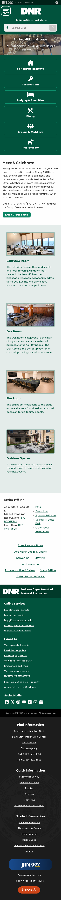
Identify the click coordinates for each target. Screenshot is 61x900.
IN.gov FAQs (29, 799)
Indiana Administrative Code (29, 845)
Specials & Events (45, 515)
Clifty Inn (39, 558)
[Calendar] (41, 702)
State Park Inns (17, 45)
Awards (29, 851)
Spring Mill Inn (48, 570)
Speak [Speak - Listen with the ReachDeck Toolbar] (28, 889)
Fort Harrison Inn (30, 564)
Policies (29, 788)
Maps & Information (29, 822)
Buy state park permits (16, 609)
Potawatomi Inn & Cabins (20, 570)
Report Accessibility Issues (29, 880)
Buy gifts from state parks (18, 620)
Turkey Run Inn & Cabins (30, 576)
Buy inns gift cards (14, 615)
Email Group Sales (16, 215)
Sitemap (29, 794)
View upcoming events (16, 671)
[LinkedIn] (30, 702)
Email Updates (29, 834)
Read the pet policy (15, 650)
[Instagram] (18, 702)
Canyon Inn (22, 558)
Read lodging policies (15, 655)
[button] (57, 2)
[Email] (35, 702)
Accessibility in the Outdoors (20, 687)
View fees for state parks (18, 660)
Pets (38, 507)
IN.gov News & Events (29, 828)
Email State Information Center (29, 736)
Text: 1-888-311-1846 (29, 759)
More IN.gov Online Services (19, 625)
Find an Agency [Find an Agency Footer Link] (29, 748)
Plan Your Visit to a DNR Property (22, 681)
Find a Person (29, 742)
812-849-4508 (14, 526)
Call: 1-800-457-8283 (29, 754)
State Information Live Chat (29, 731)
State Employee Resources (29, 805)
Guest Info (41, 511)
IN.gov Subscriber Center (17, 630)
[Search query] (29, 27)
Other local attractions (42, 529)
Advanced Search (29, 782)
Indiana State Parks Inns (31, 20)
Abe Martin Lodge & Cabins (30, 551)
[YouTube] (24, 702)
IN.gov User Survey (29, 776)
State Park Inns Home (30, 545)
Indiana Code (29, 839)
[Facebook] (7, 702)
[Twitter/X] (12, 702)
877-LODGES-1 (15, 519)
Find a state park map (16, 665)
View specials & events (16, 645)
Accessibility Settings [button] (29, 874)
